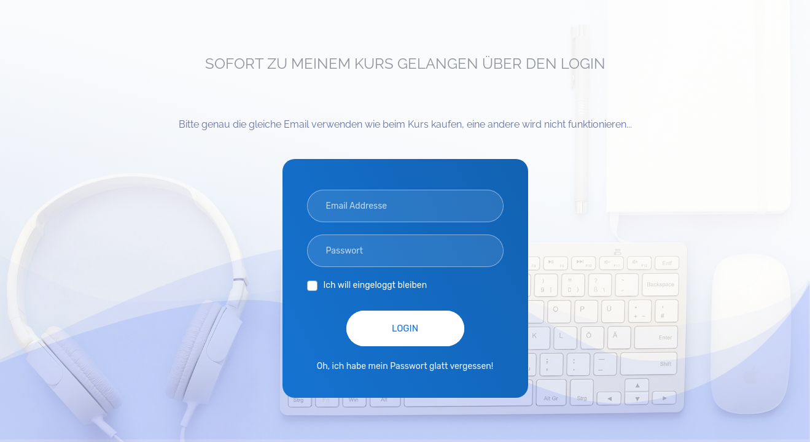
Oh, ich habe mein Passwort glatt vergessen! (405, 366)
